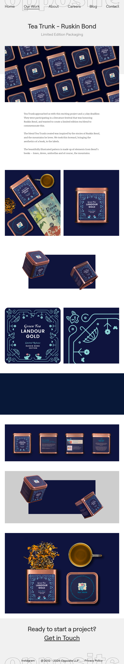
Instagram (28, 660)
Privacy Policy (94, 660)
